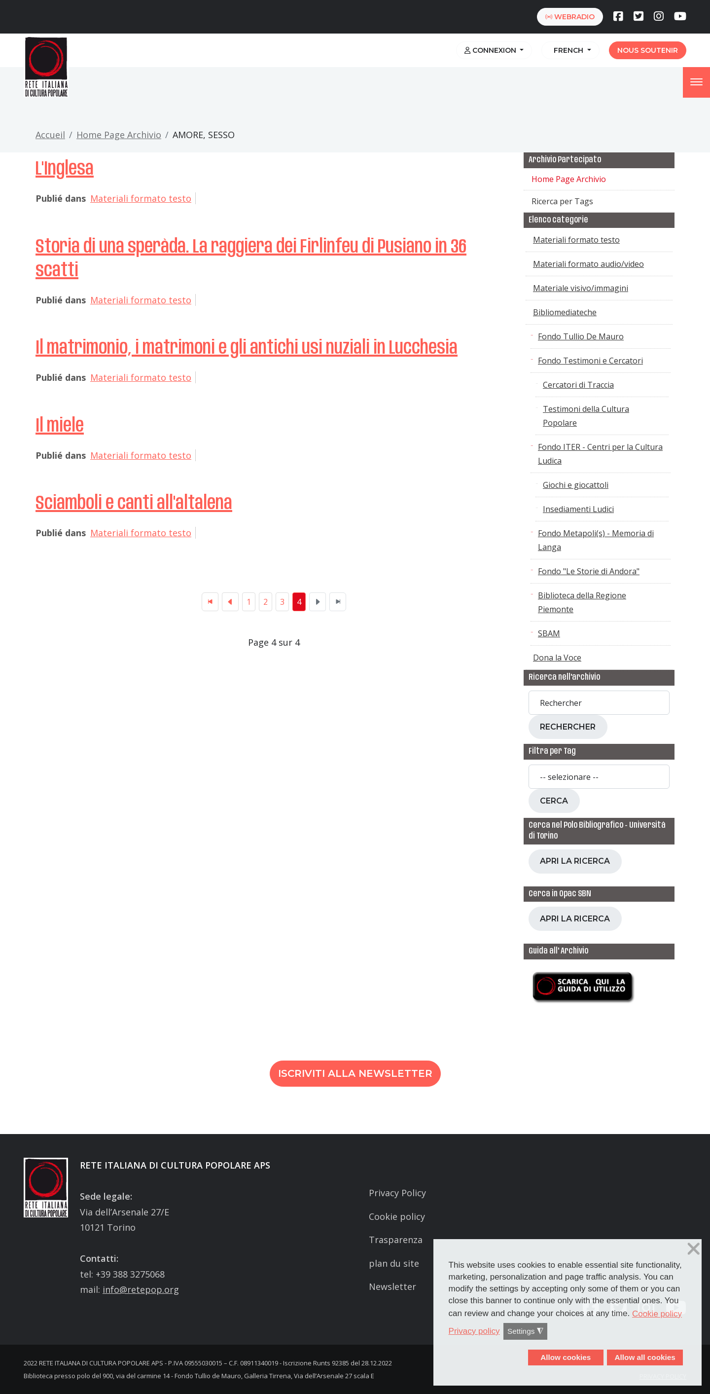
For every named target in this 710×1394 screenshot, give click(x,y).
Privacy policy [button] (474, 1331)
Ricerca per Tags (562, 201)
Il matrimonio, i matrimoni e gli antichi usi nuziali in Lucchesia (247, 348)
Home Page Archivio (118, 135)
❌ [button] (694, 1249)
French (567, 50)
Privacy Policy (397, 1193)
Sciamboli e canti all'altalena (134, 503)
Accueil (50, 135)
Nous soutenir (647, 50)
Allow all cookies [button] (644, 1357)
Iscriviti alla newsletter (355, 1073)
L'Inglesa (65, 169)
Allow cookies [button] (565, 1357)
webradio (570, 16)
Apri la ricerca (575, 861)
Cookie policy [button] (657, 1314)
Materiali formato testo (140, 198)
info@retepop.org (141, 1289)
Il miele (60, 426)
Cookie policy (397, 1216)
